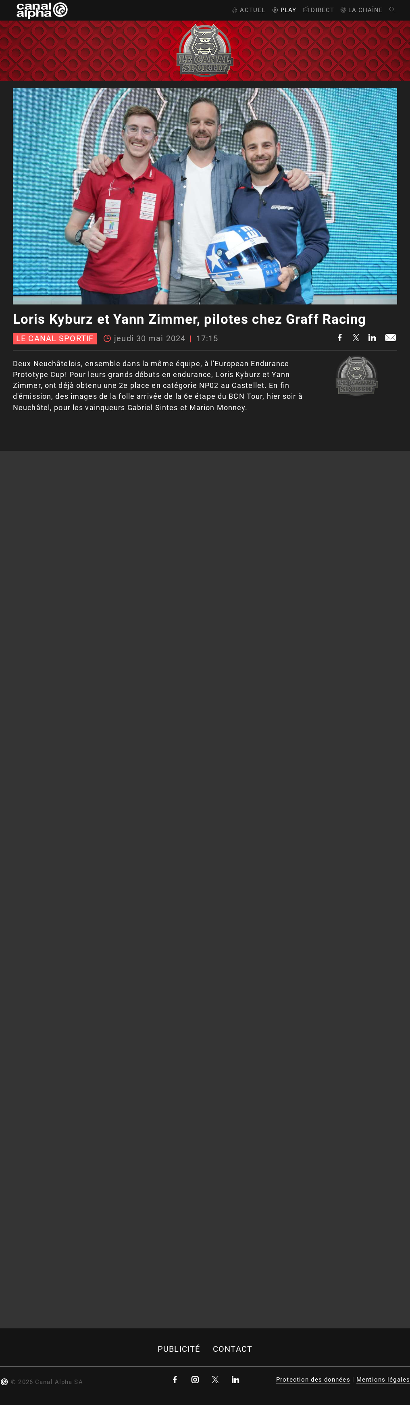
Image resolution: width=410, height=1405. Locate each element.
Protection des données (313, 1379)
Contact (232, 1349)
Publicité (179, 1349)
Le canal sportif (55, 339)
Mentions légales (383, 1379)
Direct (318, 10)
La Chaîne (361, 10)
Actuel (247, 10)
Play (283, 10)
